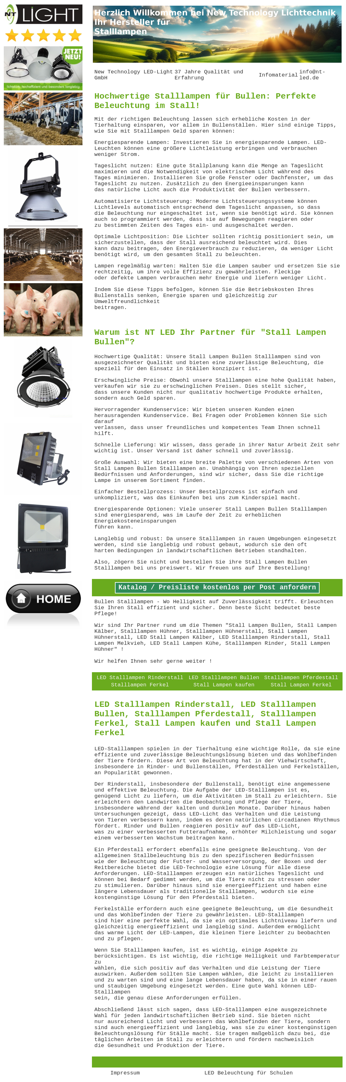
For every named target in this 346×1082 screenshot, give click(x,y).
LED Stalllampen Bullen (224, 678)
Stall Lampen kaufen (223, 685)
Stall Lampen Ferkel (301, 685)
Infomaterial (278, 75)
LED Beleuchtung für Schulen (248, 1073)
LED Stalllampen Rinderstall (140, 678)
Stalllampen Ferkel (140, 685)
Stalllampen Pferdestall (301, 678)
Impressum (125, 1073)
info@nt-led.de (312, 75)
